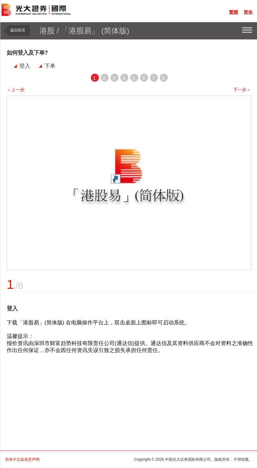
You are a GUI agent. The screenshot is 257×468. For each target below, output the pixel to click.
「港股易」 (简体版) (95, 30)
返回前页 (17, 30)
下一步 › (241, 89)
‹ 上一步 (16, 89)
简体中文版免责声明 (22, 459)
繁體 (233, 12)
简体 (248, 12)
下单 (49, 66)
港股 (47, 30)
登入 (24, 66)
